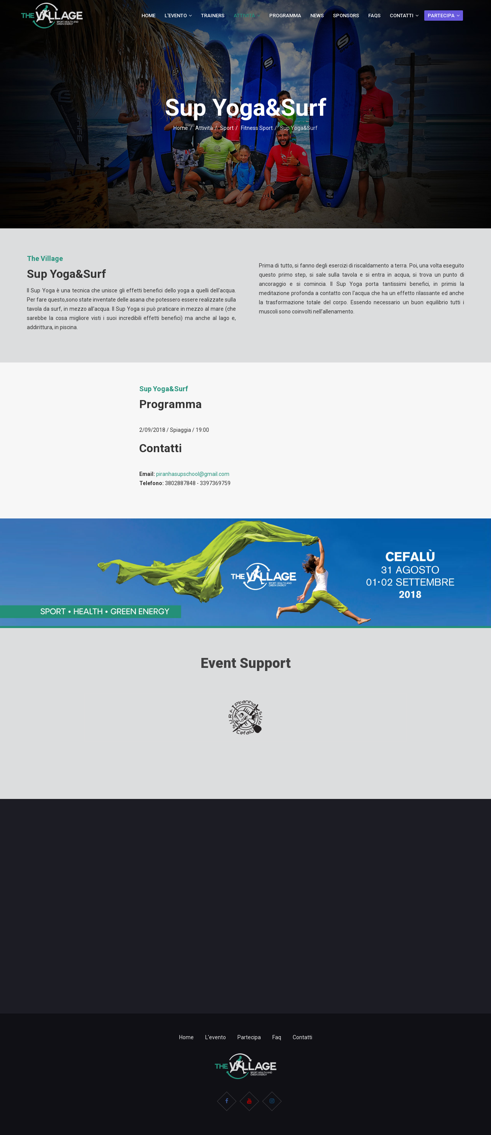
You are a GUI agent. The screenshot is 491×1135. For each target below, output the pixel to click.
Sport (227, 128)
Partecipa (441, 15)
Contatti (402, 15)
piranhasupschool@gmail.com (192, 474)
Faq (276, 1037)
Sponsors (346, 15)
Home (148, 15)
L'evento (176, 15)
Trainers (212, 15)
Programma (285, 15)
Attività (244, 15)
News (317, 15)
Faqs (374, 15)
